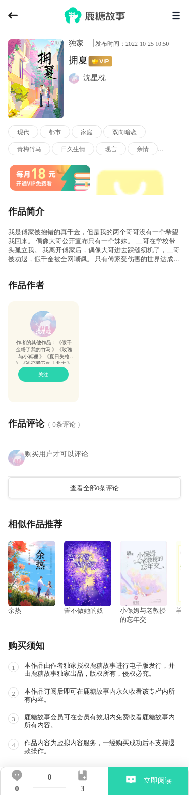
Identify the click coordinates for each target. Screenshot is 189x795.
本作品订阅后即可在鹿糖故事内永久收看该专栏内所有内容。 (99, 695)
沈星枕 (43, 332)
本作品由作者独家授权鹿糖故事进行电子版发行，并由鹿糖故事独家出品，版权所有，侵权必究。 (99, 669)
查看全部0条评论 (94, 488)
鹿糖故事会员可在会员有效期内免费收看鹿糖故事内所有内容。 (99, 721)
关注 (43, 374)
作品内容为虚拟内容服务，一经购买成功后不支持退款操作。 (99, 747)
